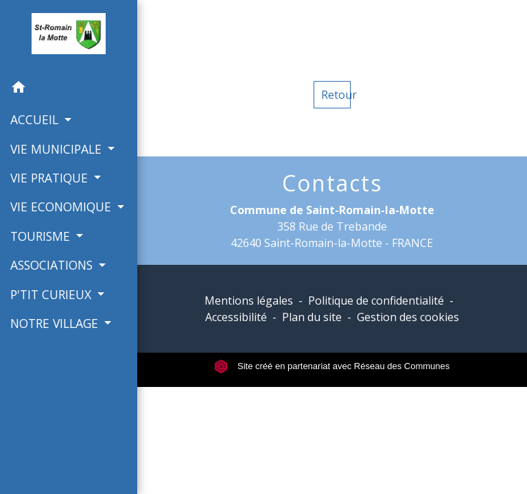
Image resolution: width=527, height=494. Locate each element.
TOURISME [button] (41, 236)
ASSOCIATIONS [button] (53, 265)
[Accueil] (68, 36)
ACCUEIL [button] (36, 119)
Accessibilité (236, 317)
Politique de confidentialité (376, 300)
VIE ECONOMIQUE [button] (62, 206)
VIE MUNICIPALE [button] (57, 149)
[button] (68, 89)
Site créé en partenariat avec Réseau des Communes (331, 366)
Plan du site (312, 317)
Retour (336, 94)
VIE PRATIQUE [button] (50, 177)
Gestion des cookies (408, 317)
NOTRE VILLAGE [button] (56, 323)
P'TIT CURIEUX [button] (52, 294)
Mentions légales (248, 300)
